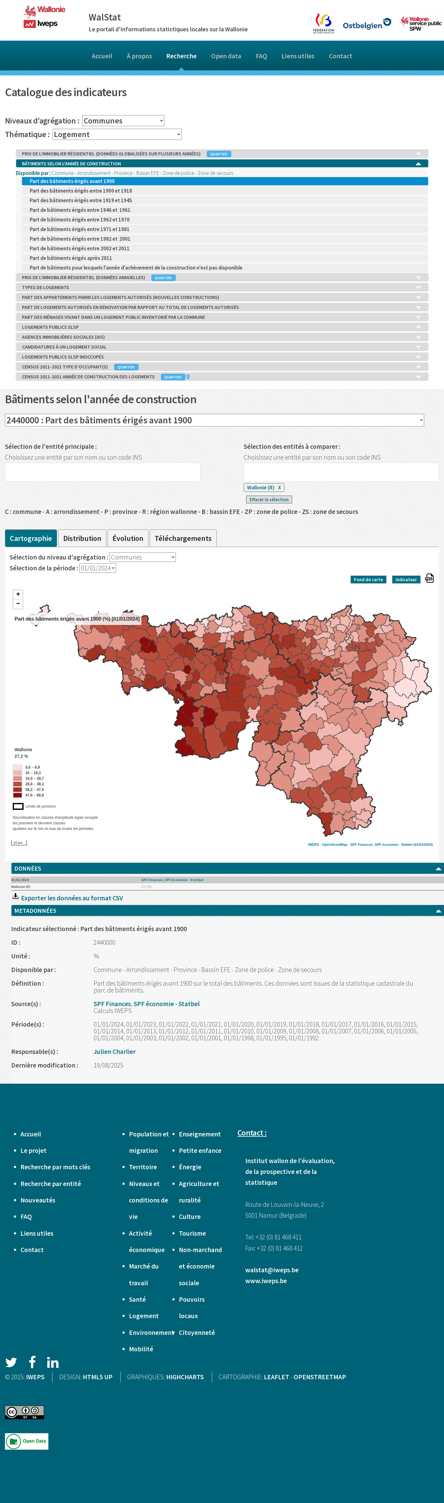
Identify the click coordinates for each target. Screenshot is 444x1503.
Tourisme (192, 1233)
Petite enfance (200, 1150)
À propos (139, 56)
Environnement (151, 1332)
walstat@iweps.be (272, 1270)
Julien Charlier (114, 1051)
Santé (137, 1299)
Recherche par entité (50, 1184)
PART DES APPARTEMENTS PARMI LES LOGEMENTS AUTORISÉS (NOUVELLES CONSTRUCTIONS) (222, 297)
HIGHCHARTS (185, 1377)
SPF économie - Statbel (393, 844)
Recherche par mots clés (55, 1167)
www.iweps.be (266, 1281)
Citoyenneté (197, 1332)
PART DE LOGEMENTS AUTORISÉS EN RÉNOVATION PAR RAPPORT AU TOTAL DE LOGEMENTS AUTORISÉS (222, 307)
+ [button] (18, 595)
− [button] (18, 604)
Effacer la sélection (269, 499)
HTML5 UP (98, 1377)
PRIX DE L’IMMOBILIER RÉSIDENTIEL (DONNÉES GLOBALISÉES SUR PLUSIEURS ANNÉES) (222, 153)
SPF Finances (361, 844)
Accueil (102, 56)
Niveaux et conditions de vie (148, 1200)
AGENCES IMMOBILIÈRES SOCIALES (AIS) (222, 337)
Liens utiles (298, 56)
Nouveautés (37, 1200)
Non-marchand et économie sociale (200, 1266)
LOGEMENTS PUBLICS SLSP (222, 327)
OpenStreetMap (334, 844)
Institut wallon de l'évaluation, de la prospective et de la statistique (290, 1172)
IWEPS (35, 1377)
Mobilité (141, 1349)
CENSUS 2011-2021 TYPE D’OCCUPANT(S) (222, 366)
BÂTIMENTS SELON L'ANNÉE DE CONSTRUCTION (222, 163)
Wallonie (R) (264, 487)
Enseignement (200, 1134)
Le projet (33, 1150)
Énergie (190, 1167)
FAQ (261, 56)
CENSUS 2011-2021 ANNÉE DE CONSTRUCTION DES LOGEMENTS (222, 376)
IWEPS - (315, 844)
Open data (226, 56)
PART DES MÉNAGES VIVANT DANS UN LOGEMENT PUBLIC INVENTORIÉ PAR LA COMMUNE (222, 317)
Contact (340, 56)
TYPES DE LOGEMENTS (222, 287)
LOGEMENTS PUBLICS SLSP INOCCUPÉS (222, 357)
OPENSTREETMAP (320, 1377)
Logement (144, 1316)
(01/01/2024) (423, 844)
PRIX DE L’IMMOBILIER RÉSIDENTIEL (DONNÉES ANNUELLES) (222, 277)
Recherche (181, 56)
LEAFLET (276, 1377)
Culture (190, 1216)
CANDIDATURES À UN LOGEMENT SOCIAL (222, 347)
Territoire (143, 1167)
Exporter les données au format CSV (67, 898)
